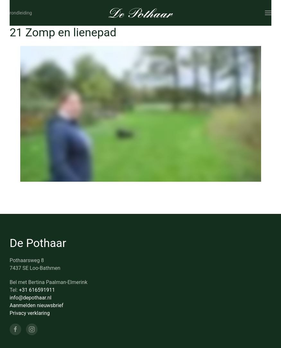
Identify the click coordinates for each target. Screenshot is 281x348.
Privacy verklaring (30, 313)
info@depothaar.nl (30, 298)
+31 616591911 (37, 290)
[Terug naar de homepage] (141, 13)
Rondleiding (21, 12)
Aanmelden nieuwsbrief (36, 305)
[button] (268, 13)
